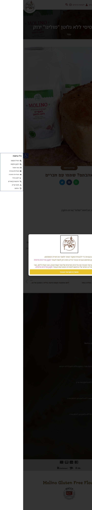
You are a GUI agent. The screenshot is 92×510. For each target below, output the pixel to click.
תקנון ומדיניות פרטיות (19, 260)
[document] (46, 255)
